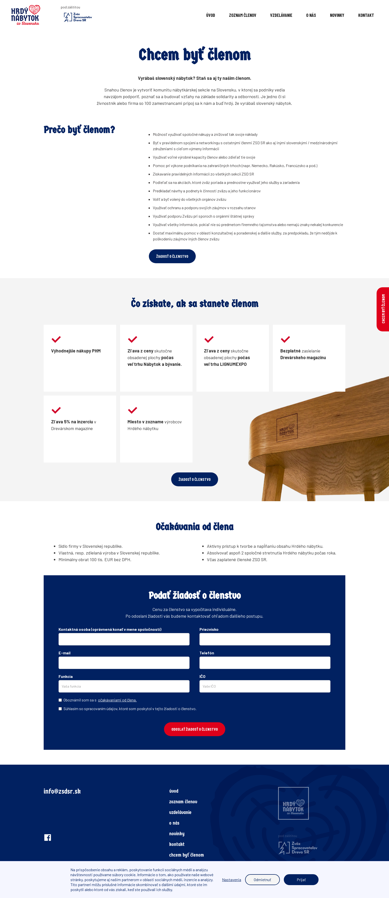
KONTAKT (366, 15)
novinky (177, 834)
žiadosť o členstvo (172, 256)
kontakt (177, 844)
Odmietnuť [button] (262, 879)
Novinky (337, 15)
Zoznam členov (242, 15)
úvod (173, 791)
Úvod (210, 15)
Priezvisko (209, 629)
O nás (311, 15)
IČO (202, 676)
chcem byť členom (186, 855)
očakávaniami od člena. (117, 699)
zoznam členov (183, 802)
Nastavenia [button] (231, 879)
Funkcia (66, 676)
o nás (174, 823)
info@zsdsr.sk (62, 791)
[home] (34, 15)
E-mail (64, 652)
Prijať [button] (301, 879)
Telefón (206, 652)
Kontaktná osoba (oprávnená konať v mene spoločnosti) (110, 629)
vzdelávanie (281, 15)
